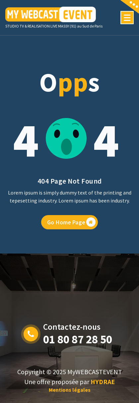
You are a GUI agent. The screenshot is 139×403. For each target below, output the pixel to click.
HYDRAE (103, 381)
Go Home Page (71, 226)
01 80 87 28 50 (77, 339)
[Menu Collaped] (127, 17)
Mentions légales (70, 389)
